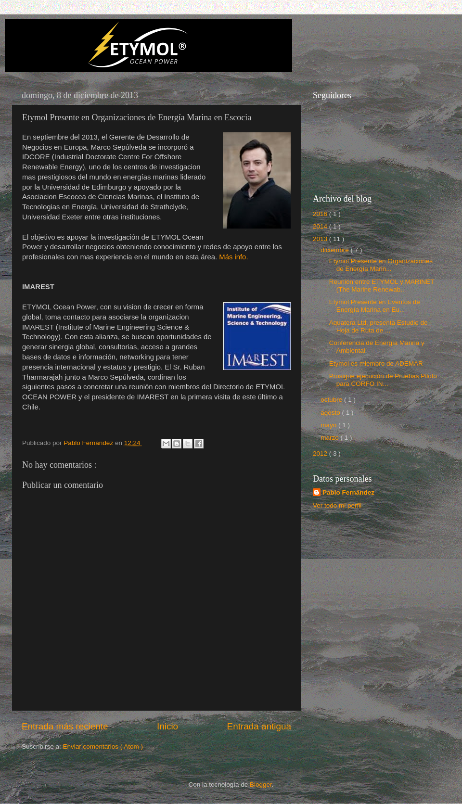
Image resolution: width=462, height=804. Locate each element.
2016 (321, 213)
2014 (321, 226)
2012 (321, 453)
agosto (331, 412)
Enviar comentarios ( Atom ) (103, 746)
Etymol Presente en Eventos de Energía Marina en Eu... (374, 305)
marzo (330, 437)
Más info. (233, 257)
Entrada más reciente (65, 726)
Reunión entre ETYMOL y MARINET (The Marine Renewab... (381, 285)
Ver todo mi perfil (337, 505)
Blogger (261, 784)
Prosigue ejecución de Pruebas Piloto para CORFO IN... (383, 379)
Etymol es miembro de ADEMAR (376, 363)
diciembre (335, 250)
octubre (332, 399)
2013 (321, 238)
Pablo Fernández (348, 492)
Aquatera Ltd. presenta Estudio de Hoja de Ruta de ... (378, 326)
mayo (329, 425)
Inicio (167, 726)
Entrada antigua (259, 726)
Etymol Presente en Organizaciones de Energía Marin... (381, 264)
